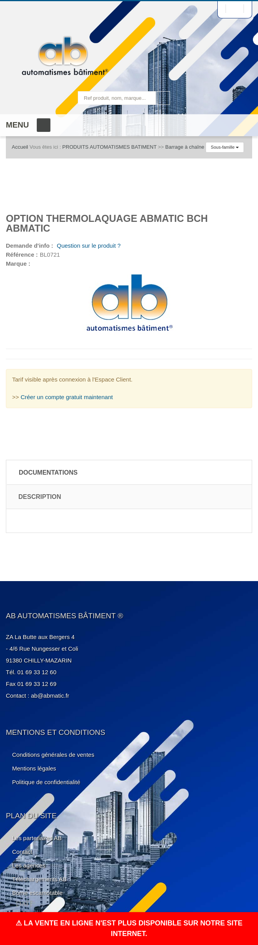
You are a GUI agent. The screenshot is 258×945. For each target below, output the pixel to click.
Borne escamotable (37, 892)
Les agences (28, 865)
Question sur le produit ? (88, 245)
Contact (22, 851)
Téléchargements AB (39, 879)
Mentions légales (34, 768)
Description (39, 496)
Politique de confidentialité (46, 782)
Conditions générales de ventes (53, 754)
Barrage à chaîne (184, 147)
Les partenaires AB (37, 838)
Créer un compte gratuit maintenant (67, 397)
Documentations (48, 472)
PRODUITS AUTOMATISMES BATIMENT (109, 147)
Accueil (20, 147)
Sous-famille (225, 147)
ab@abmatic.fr (50, 695)
